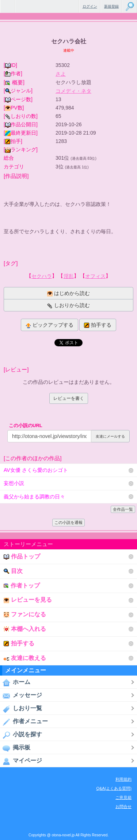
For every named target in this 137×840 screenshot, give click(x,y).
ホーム (15, 682)
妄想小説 (14, 483)
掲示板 (15, 748)
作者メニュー (24, 722)
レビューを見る (28, 600)
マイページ (21, 761)
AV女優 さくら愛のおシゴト (36, 470)
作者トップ (22, 585)
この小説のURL (25, 425)
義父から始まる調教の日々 (34, 496)
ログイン (90, 6)
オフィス (95, 276)
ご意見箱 (123, 797)
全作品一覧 (123, 509)
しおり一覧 (21, 708)
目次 (13, 571)
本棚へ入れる (25, 629)
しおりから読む (68, 305)
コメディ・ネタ (73, 91)
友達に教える (25, 658)
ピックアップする (49, 325)
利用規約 (123, 779)
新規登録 (111, 6)
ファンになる (25, 614)
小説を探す (21, 735)
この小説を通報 (68, 522)
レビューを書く (68, 398)
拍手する (97, 325)
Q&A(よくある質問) (114, 788)
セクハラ (41, 276)
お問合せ (123, 806)
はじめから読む (68, 293)
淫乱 (69, 276)
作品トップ (22, 556)
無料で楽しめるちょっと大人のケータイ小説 (7, 6)
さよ (61, 74)
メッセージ (21, 695)
